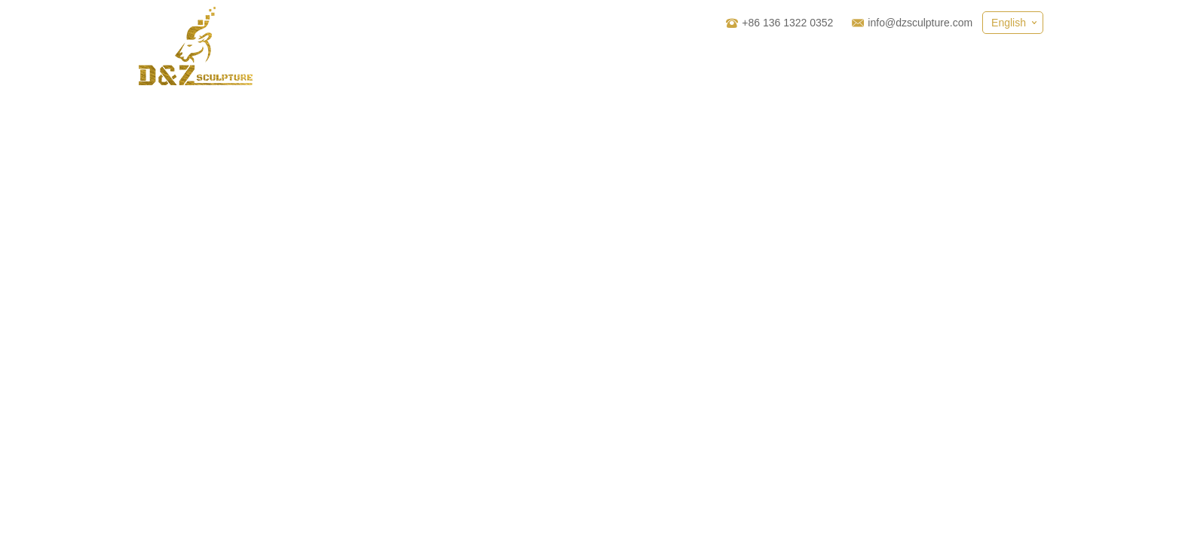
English (1008, 23)
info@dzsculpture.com (920, 23)
